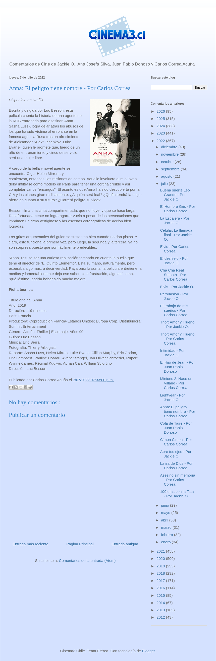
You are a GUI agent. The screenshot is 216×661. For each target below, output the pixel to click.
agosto (167, 176)
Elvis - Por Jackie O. (177, 287)
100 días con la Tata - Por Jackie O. (177, 493)
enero (166, 542)
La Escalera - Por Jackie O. (174, 220)
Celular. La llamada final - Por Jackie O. (176, 234)
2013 (161, 610)
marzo (167, 527)
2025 (161, 118)
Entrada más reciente (30, 544)
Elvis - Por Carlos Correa (174, 248)
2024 (161, 126)
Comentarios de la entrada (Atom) (87, 560)
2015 (161, 595)
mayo (166, 512)
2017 (161, 580)
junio (165, 505)
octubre (168, 162)
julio (165, 183)
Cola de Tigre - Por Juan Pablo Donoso (176, 427)
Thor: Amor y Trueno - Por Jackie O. (177, 324)
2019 (161, 566)
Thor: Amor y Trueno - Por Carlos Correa (177, 338)
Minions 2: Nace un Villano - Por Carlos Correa (176, 383)
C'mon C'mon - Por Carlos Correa (176, 441)
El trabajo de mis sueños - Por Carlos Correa (174, 310)
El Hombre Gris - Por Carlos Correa (177, 208)
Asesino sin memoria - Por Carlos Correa (177, 479)
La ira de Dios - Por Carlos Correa (176, 465)
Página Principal (79, 544)
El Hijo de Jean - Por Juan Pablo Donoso (177, 366)
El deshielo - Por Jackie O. (174, 260)
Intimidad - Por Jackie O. (172, 352)
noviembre (170, 154)
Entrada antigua (125, 544)
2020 (161, 558)
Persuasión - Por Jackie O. (174, 296)
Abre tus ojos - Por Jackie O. (175, 453)
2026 (161, 111)
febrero (167, 535)
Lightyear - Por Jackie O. (172, 397)
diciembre (169, 147)
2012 (161, 617)
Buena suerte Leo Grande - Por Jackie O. (175, 194)
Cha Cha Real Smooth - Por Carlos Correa (173, 274)
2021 (161, 551)
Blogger (148, 651)
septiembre (171, 169)
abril (165, 520)
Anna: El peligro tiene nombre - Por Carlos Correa (177, 411)
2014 (161, 603)
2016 (161, 588)
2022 (161, 141)
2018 (161, 573)
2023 (161, 133)
